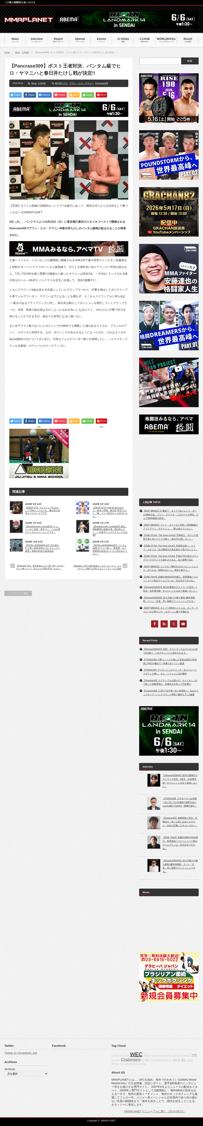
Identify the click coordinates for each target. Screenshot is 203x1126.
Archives (9, 1069)
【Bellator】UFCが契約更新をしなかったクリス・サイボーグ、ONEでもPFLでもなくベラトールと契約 (97, 567)
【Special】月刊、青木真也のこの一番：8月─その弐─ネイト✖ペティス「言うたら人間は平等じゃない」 (40, 567)
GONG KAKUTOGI (120, 1055)
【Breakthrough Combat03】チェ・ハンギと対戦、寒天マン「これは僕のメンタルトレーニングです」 (42, 529)
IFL (170, 1060)
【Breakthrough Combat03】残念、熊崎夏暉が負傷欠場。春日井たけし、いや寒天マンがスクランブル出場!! (110, 530)
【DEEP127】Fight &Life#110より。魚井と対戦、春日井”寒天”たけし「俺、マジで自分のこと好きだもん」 (110, 511)
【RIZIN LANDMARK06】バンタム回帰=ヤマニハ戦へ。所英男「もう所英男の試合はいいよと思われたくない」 (110, 549)
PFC (147, 1060)
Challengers (131, 1059)
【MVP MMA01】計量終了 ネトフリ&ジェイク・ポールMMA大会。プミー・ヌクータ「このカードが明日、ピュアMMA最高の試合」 (170, 514)
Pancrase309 (101, 83)
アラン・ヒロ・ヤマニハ (82, 83)
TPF (194, 1055)
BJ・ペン (187, 1059)
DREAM (147, 1055)
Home (7, 52)
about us (167, 1055)
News (17, 52)
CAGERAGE (131, 1063)
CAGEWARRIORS (159, 1060)
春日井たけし (61, 83)
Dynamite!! (186, 1055)
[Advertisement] (68, 379)
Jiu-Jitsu (142, 1063)
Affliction (115, 1063)
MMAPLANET (108, 1120)
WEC (136, 1054)
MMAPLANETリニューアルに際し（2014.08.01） (155, 1111)
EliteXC (177, 1060)
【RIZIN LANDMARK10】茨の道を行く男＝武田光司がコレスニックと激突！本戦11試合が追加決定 (42, 548)
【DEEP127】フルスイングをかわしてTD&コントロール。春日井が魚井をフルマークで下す (42, 510)
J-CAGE (25, 52)
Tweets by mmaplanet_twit (20, 1052)
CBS (122, 1063)
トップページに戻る (18, 593)
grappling (115, 1060)
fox (142, 1060)
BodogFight (157, 1055)
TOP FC (176, 1055)
